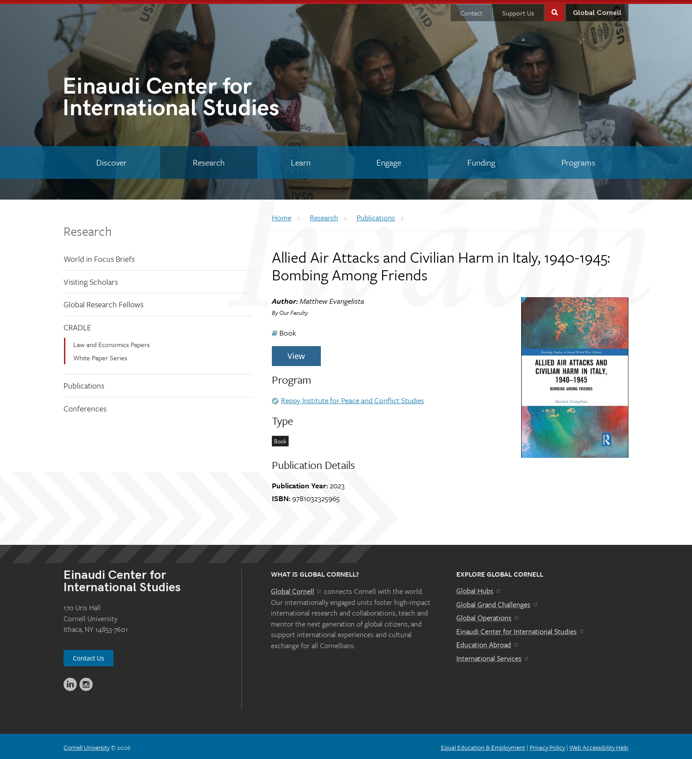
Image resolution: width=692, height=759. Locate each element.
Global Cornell (597, 11)
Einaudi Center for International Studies (520, 629)
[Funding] (481, 160)
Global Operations (488, 615)
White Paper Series (100, 355)
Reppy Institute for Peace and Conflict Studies (352, 398)
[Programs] (578, 160)
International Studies (204, 97)
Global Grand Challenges (497, 602)
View (296, 353)
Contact (471, 10)
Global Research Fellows (103, 302)
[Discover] (112, 160)
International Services (493, 656)
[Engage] (389, 160)
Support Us (518, 10)
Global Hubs (479, 588)
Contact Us (88, 656)
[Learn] (300, 160)
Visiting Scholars (91, 279)
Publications (84, 383)
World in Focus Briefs (99, 256)
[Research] (209, 160)
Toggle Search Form (554, 9)
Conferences (85, 406)
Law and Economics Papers (111, 342)
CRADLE (77, 325)
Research (88, 229)
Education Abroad (487, 642)
